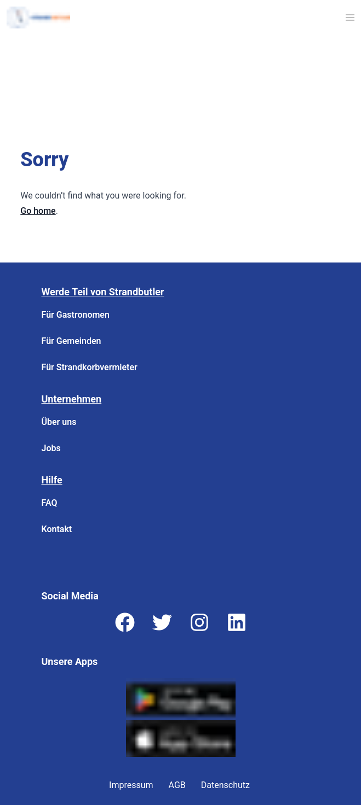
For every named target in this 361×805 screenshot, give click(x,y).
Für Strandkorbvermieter (89, 367)
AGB (177, 785)
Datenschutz (225, 785)
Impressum (131, 785)
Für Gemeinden (71, 341)
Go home (37, 211)
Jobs (51, 448)
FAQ (50, 503)
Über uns (59, 422)
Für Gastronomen (76, 315)
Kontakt (57, 529)
